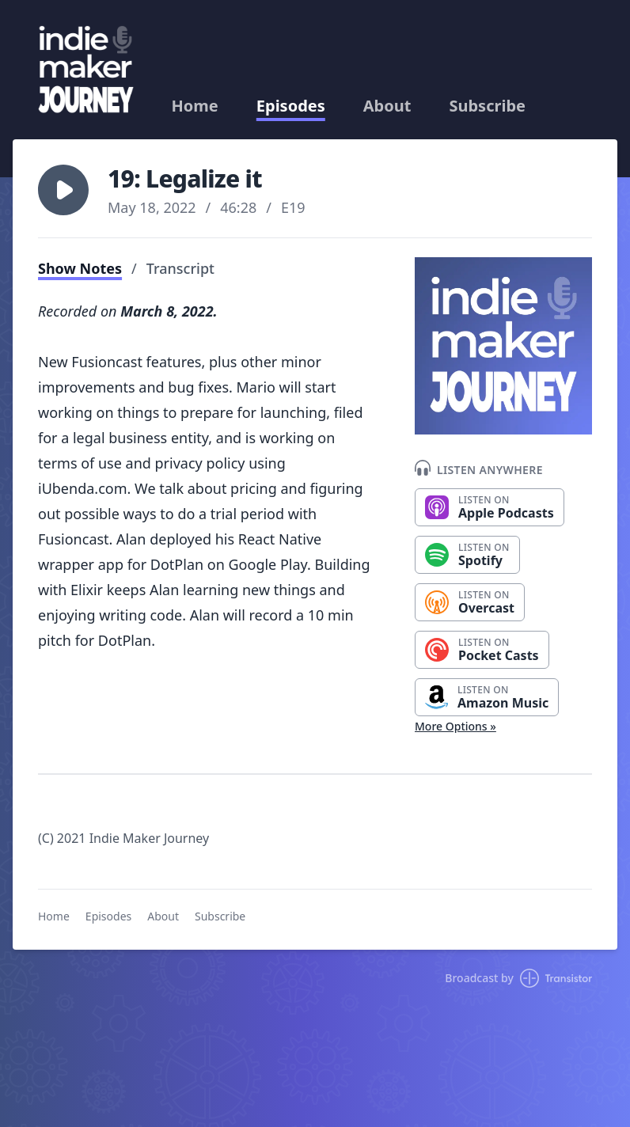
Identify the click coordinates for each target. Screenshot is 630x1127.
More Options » (455, 726)
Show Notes (80, 268)
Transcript (180, 268)
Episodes (290, 106)
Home (195, 106)
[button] (63, 190)
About (387, 106)
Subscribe (487, 106)
